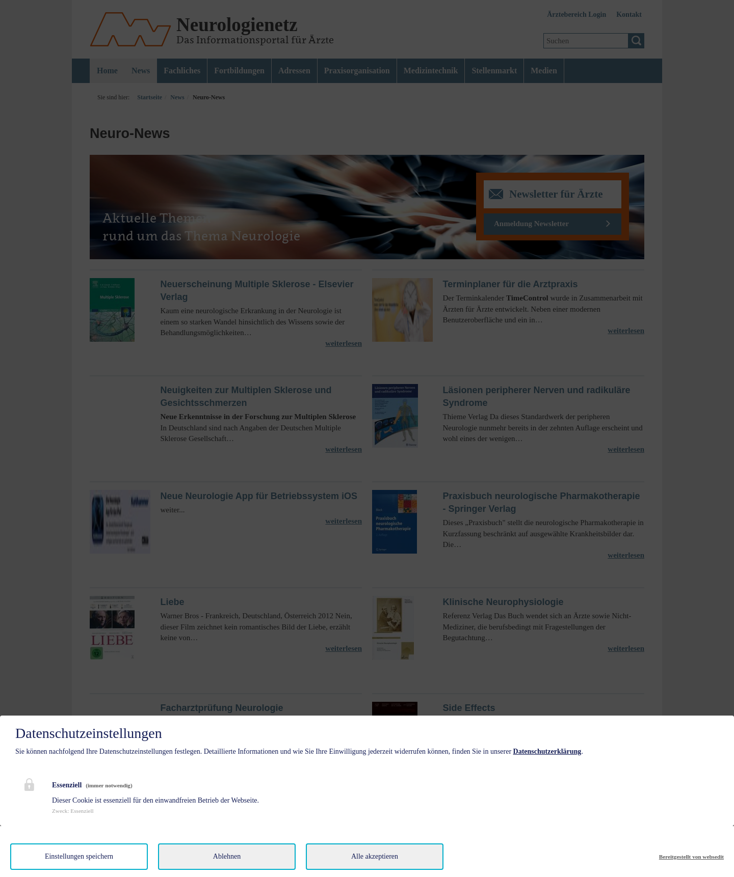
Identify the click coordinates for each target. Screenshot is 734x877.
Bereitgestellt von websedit (691, 857)
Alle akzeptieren (374, 856)
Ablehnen (227, 856)
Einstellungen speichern (79, 856)
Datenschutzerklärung (547, 751)
